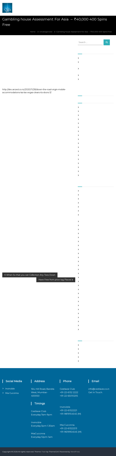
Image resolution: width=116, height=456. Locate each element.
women (84, 329)
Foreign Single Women (90, 245)
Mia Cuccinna (12, 393)
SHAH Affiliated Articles (90, 58)
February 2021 (87, 135)
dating (83, 229)
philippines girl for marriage (92, 301)
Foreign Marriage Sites (90, 241)
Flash (44, 452)
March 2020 (86, 175)
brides (83, 207)
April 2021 (85, 127)
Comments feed (88, 357)
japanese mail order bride (92, 261)
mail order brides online (91, 281)
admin (22, 43)
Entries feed (86, 353)
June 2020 (85, 167)
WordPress (75, 452)
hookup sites (86, 257)
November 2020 (88, 147)
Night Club (85, 293)
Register (84, 345)
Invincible (10, 388)
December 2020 (88, 143)
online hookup (87, 297)
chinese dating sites (89, 221)
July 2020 (85, 163)
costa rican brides (88, 225)
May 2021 (85, 123)
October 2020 (87, 151)
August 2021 (86, 111)
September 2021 (88, 107)
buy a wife (85, 211)
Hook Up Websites (88, 253)
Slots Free (85, 75)
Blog (83, 203)
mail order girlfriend (89, 285)
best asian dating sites (90, 191)
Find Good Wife (87, 233)
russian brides (86, 305)
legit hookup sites (88, 269)
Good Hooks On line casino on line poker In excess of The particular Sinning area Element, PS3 (95, 81)
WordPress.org (87, 361)
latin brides (85, 265)
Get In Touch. (95, 392)
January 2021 (86, 139)
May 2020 (85, 171)
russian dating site (88, 309)
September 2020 (88, 155)
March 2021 (85, 131)
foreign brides (87, 237)
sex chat (84, 313)
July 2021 (84, 115)
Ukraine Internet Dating (91, 321)
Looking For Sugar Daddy (91, 273)
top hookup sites (88, 317)
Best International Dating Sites (94, 199)
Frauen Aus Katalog (89, 249)
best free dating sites (90, 195)
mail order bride (88, 277)
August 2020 (86, 159)
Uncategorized (45, 32)
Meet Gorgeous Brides (90, 289)
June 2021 (85, 119)
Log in (83, 349)
